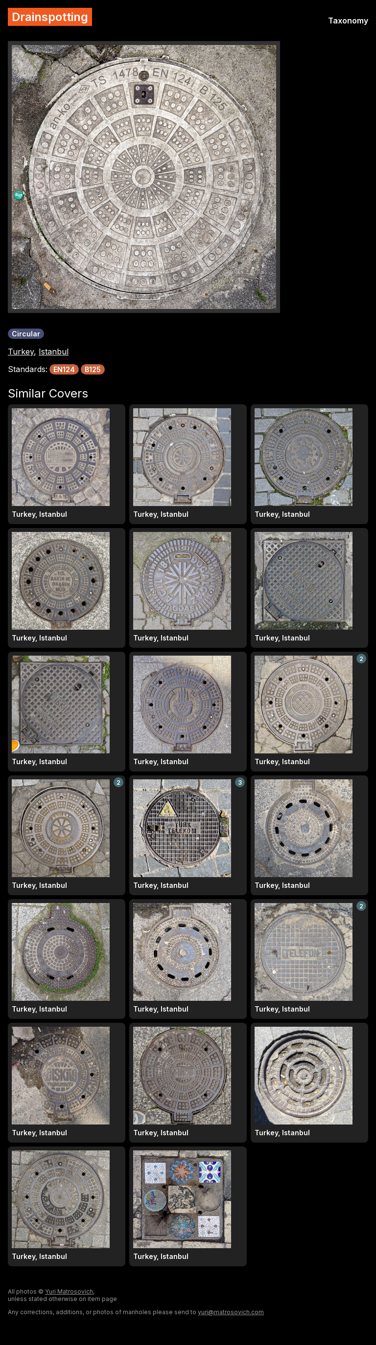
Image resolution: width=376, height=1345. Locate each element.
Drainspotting (50, 17)
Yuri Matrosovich (69, 1291)
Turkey (21, 351)
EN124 (64, 369)
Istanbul (54, 351)
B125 (93, 369)
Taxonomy (348, 20)
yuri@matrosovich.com (231, 1312)
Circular (26, 334)
